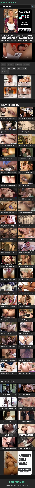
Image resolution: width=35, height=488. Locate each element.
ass (14, 68)
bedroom (5, 72)
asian (4, 65)
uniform (26, 65)
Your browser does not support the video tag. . (17, 52)
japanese (10, 65)
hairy (3, 68)
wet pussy (18, 65)
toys (24, 68)
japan (19, 68)
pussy (9, 68)
